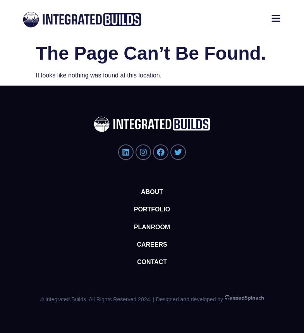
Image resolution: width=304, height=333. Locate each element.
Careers (152, 244)
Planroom (152, 227)
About (152, 192)
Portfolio (152, 209)
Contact (152, 262)
